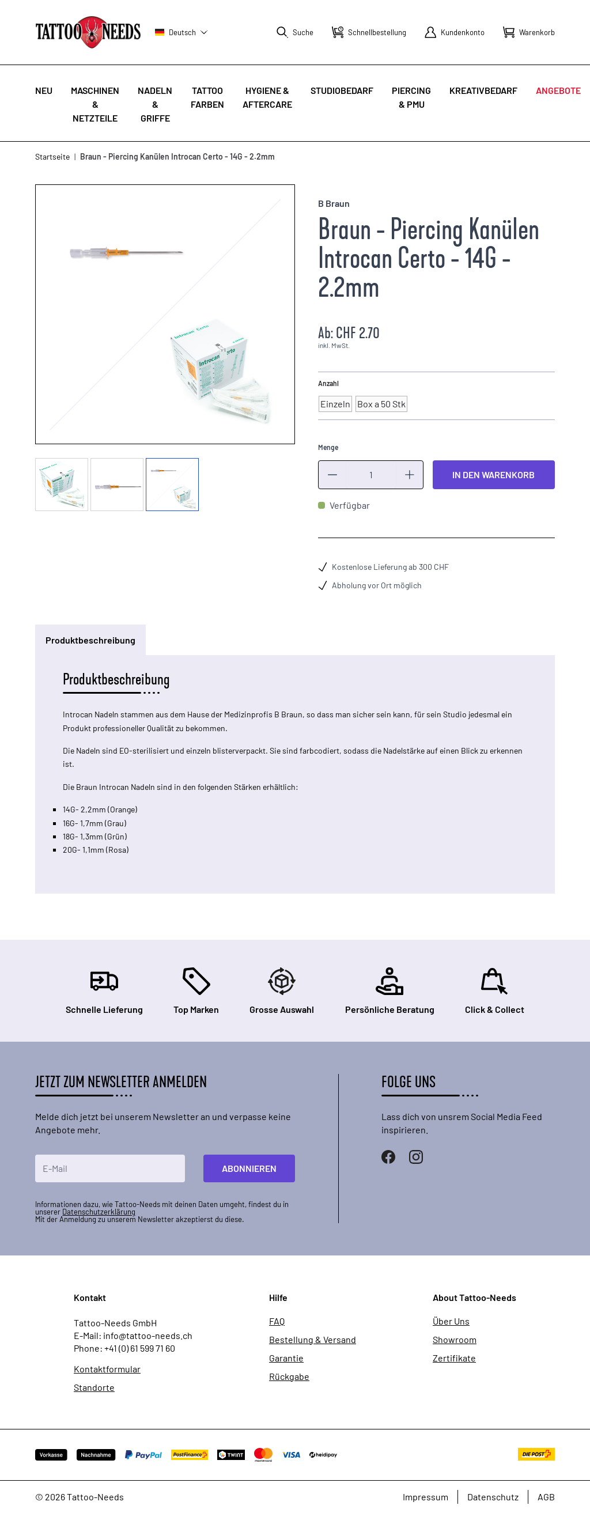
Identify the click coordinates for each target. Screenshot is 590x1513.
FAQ (277, 1321)
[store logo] (88, 32)
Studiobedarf (342, 90)
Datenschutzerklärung (98, 1211)
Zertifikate (454, 1358)
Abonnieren (249, 1168)
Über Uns (451, 1321)
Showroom (454, 1339)
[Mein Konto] (455, 32)
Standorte (94, 1387)
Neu (43, 90)
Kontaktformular (107, 1369)
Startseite (52, 156)
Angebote (558, 90)
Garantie (286, 1358)
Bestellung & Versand (312, 1339)
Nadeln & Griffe (155, 104)
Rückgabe (289, 1376)
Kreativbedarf (483, 90)
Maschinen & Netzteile (95, 104)
